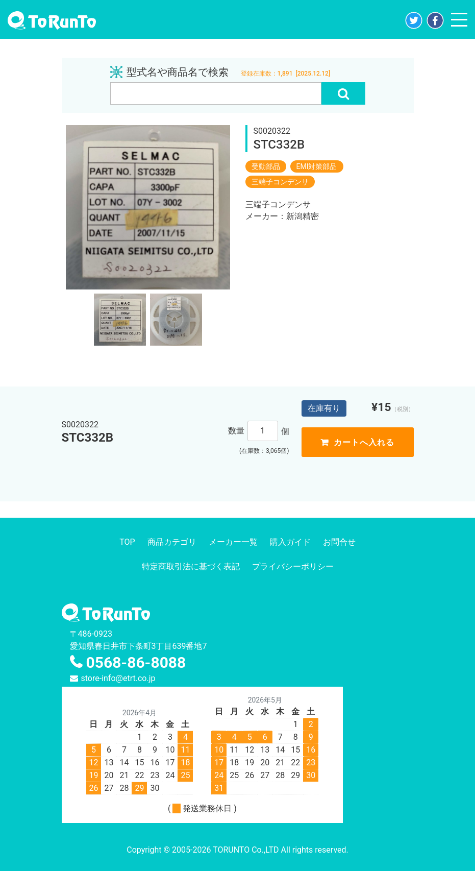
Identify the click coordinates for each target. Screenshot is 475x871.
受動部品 (266, 166)
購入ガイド (290, 542)
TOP (127, 542)
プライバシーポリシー (293, 566)
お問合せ (339, 542)
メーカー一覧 (233, 542)
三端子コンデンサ (280, 181)
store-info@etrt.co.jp (118, 678)
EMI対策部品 (316, 166)
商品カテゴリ (171, 542)
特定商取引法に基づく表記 (191, 566)
